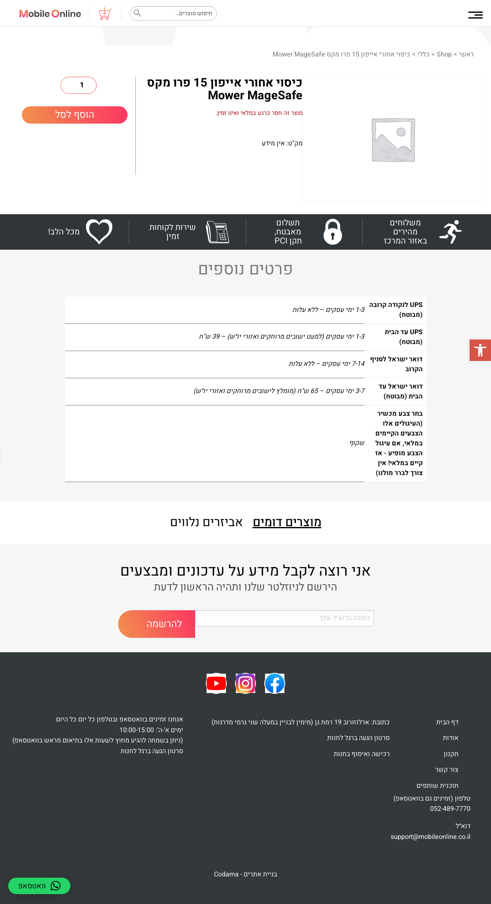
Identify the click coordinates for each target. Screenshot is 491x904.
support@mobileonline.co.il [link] (430, 837)
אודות (450, 738)
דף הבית (447, 722)
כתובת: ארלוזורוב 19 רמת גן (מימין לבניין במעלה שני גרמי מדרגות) (301, 722)
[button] (480, 350)
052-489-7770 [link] (450, 809)
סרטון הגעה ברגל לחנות (358, 738)
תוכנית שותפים (437, 786)
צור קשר (446, 770)
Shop (444, 54)
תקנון (451, 754)
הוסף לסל (74, 115)
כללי (423, 54)
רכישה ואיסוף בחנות (362, 754)
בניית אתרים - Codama (245, 874)
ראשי (466, 54)
